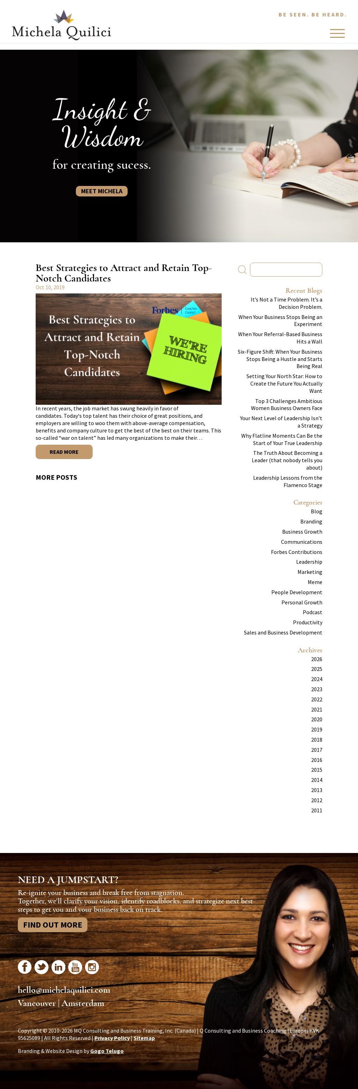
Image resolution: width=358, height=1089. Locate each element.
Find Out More (52, 924)
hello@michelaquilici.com (64, 990)
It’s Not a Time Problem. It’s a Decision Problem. (286, 303)
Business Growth (302, 531)
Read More (64, 451)
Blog (316, 511)
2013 (316, 789)
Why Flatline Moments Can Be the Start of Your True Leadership (281, 439)
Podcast (312, 612)
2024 (316, 678)
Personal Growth (301, 602)
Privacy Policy (112, 1037)
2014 (316, 779)
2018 (316, 739)
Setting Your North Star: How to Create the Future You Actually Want (284, 383)
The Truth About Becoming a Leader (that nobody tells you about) (287, 460)
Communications (301, 541)
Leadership (309, 561)
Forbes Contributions (296, 551)
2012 (316, 800)
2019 (316, 729)
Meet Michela (101, 191)
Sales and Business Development (283, 632)
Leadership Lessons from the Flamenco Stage (287, 481)
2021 (316, 709)
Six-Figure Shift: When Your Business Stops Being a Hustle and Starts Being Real (280, 359)
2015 (316, 769)
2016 (316, 759)
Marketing (310, 571)
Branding (311, 521)
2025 (316, 668)
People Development (296, 592)
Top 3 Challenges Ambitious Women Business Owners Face (286, 404)
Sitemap (144, 1037)
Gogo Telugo (107, 1050)
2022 (316, 699)
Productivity (307, 622)
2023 (316, 689)
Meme (315, 581)
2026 (316, 659)
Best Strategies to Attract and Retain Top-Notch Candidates (124, 273)
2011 (316, 810)
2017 (316, 749)
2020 (316, 719)
